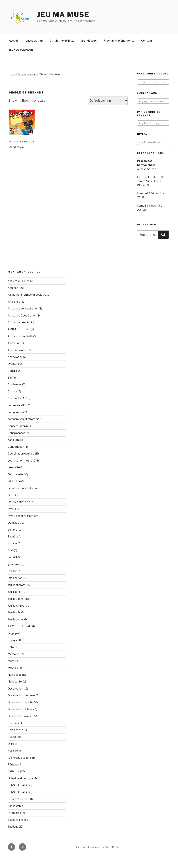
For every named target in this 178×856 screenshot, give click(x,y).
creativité (14, 467)
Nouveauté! (15, 681)
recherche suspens (20, 757)
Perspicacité (15, 729)
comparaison (16, 412)
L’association (34, 40)
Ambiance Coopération (22, 315)
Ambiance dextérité (20, 322)
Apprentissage (17, 350)
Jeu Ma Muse (63, 15)
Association (15, 356)
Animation (14, 343)
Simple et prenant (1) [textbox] (152, 82)
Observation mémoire (21, 695)
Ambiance (14, 301)
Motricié (13, 667)
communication (17, 405)
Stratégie (14, 812)
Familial (12, 557)
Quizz (11, 743)
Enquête (13, 536)
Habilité (12, 571)
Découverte (15, 474)
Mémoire (13, 654)
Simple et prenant (19, 799)
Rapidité (13, 750)
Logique (13, 640)
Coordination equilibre (21, 453)
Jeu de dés (14, 612)
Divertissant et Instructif (23, 515)
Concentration (17, 426)
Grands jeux (88, 40)
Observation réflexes (21, 709)
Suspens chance (18, 819)
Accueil (13, 40)
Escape (12, 543)
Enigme (12, 529)
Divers (12, 508)
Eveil (10, 550)
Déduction (14, 481)
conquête (14, 439)
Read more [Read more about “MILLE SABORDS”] (16, 147)
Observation (15, 688)
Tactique (13, 826)
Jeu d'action (15, 591)
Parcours (13, 723)
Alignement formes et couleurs (27, 294)
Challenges (15, 384)
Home (12, 74)
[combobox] (153, 82)
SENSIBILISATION (19, 785)
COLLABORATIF (18, 398)
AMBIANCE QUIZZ (19, 329)
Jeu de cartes (16, 605)
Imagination (15, 577)
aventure (13, 363)
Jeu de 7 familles (18, 598)
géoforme (14, 564)
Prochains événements (119, 40)
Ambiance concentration (23, 308)
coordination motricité (21, 460)
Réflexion (14, 771)
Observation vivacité (20, 716)
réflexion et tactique (20, 778)
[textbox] (153, 101)
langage (13, 633)
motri (11, 660)
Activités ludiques (19, 281)
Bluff (11, 377)
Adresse (13, 287)
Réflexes (13, 764)
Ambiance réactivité (20, 336)
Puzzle (12, 736)
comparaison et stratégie (23, 419)
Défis (11, 495)
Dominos (13, 522)
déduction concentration (23, 488)
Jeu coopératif (16, 584)
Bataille (12, 370)
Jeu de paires (16, 619)
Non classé (15, 674)
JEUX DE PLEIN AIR (21, 49)
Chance (12, 391)
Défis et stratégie (19, 501)
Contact (146, 40)
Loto (11, 647)
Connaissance (16, 432)
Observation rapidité (20, 702)
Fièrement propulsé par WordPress (97, 847)
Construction (16, 446)
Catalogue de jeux (62, 40)
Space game (15, 805)
